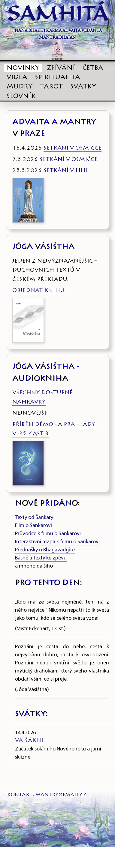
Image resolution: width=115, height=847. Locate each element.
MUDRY (19, 87)
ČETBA (93, 68)
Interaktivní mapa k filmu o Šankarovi (57, 542)
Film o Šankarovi (33, 526)
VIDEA (17, 78)
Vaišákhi (29, 741)
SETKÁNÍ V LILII (66, 171)
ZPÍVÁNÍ (61, 68)
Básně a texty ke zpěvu (41, 558)
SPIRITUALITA (57, 78)
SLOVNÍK (21, 97)
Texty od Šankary (34, 517)
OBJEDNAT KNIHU (38, 291)
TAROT (51, 87)
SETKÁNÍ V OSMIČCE (72, 148)
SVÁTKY (83, 87)
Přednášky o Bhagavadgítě (45, 550)
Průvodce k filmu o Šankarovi (48, 534)
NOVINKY (23, 68)
